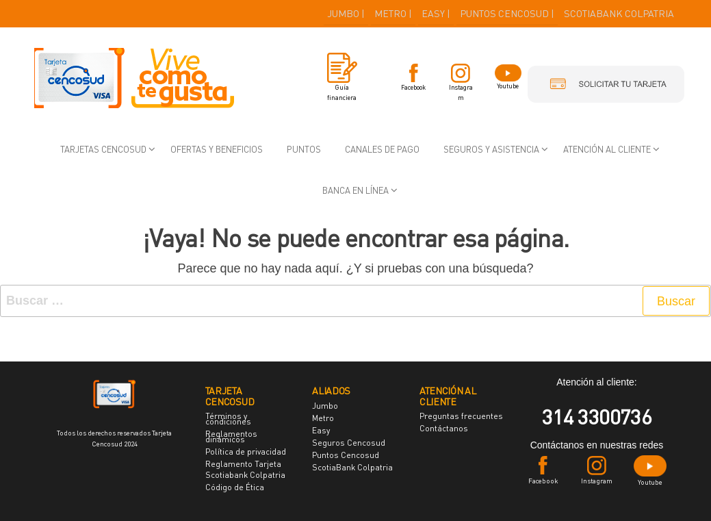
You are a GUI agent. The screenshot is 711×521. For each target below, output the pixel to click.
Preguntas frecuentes (461, 416)
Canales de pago (382, 149)
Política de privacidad (245, 451)
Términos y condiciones (228, 419)
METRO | (393, 13)
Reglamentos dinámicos (231, 436)
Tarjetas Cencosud (103, 149)
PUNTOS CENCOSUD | (507, 13)
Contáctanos (443, 428)
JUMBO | (346, 13)
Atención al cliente (607, 149)
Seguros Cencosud (348, 442)
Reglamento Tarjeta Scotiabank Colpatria (245, 469)
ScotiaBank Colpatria (352, 467)
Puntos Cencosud (345, 455)
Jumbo (325, 406)
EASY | (436, 13)
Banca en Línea (355, 190)
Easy (321, 430)
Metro (323, 418)
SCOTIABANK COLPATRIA (619, 13)
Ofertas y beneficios (216, 149)
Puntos (304, 149)
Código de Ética (234, 487)
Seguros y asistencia (491, 149)
